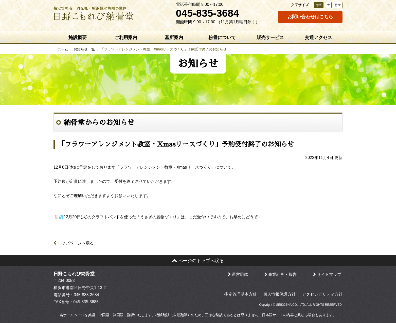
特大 (338, 5)
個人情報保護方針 (279, 294)
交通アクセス (318, 37)
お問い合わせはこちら (310, 16)
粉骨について (222, 37)
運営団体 (240, 274)
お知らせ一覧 (84, 49)
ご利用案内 (125, 37)
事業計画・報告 (282, 274)
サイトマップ (329, 274)
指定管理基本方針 (240, 294)
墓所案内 (174, 37)
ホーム (62, 49)
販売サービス (270, 37)
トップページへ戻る (75, 243)
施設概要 (77, 37)
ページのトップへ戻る (198, 260)
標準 (319, 5)
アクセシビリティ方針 (322, 294)
